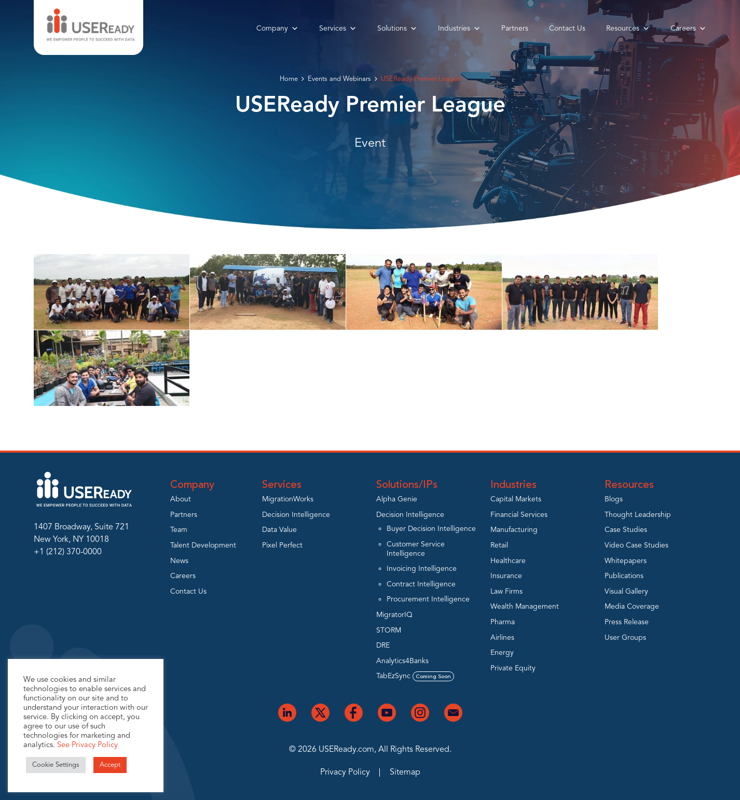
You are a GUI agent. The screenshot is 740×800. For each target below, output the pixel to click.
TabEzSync (415, 676)
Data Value (279, 530)
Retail (499, 545)
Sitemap (405, 772)
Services (338, 28)
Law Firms (506, 591)
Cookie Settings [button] (55, 765)
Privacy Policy (345, 772)
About (180, 499)
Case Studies (626, 530)
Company (277, 28)
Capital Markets (515, 499)
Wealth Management (524, 606)
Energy (502, 652)
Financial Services (518, 514)
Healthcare (508, 561)
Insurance (506, 576)
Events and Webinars (339, 79)
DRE (383, 645)
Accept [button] (110, 765)
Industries (459, 28)
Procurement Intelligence (428, 599)
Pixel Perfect (282, 545)
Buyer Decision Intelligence (431, 528)
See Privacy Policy (87, 745)
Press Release (627, 622)
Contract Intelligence (421, 584)
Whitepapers (626, 561)
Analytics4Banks (402, 661)
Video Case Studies (636, 545)
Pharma (502, 622)
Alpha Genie (396, 499)
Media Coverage (632, 606)
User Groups (625, 637)
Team (178, 530)
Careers (688, 28)
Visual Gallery (626, 591)
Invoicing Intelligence (422, 568)
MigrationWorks (287, 499)
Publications (624, 576)
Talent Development (203, 545)
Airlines (502, 637)
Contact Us (567, 28)
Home (289, 79)
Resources (628, 28)
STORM (388, 630)
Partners (514, 28)
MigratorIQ (394, 615)
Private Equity (513, 668)
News (179, 561)
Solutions (397, 28)
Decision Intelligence (296, 514)
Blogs (614, 499)
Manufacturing (514, 530)
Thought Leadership (638, 514)
